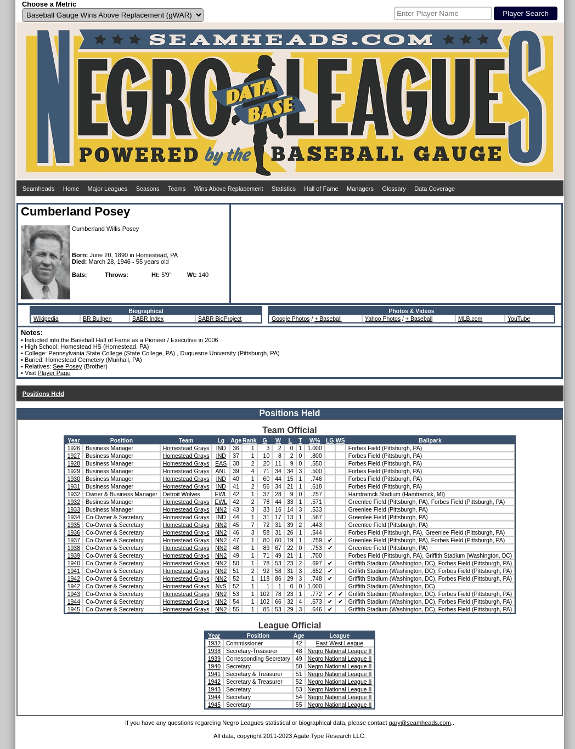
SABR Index (148, 318)
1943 (73, 594)
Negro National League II (340, 651)
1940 (73, 563)
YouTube (519, 318)
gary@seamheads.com (420, 722)
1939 (73, 555)
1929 (73, 471)
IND (221, 448)
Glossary (393, 188)
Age (235, 440)
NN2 (221, 509)
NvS (221, 586)
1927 (73, 455)
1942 (73, 578)
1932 (73, 494)
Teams (176, 188)
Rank (250, 440)
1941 (73, 571)
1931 (73, 486)
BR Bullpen (97, 318)
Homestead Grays (186, 448)
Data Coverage (434, 188)
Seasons (148, 188)
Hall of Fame (321, 188)
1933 (73, 509)
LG (330, 440)
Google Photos (290, 318)
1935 (73, 524)
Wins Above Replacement (228, 188)
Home (71, 188)
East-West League (339, 643)
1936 (73, 532)
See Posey (67, 366)
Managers (360, 188)
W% (314, 440)
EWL (221, 494)
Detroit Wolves (181, 494)
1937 (73, 540)
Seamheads (38, 188)
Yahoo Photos (383, 318)
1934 (73, 517)
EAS (221, 463)
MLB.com (470, 318)
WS (340, 440)
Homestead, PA (157, 255)
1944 (73, 601)
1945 (73, 609)
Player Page (54, 373)
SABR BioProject (219, 318)
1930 (73, 478)
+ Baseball (327, 318)
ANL (221, 471)
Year (73, 440)
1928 (73, 463)
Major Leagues (108, 188)
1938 (73, 547)
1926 (73, 448)
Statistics (284, 188)
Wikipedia (46, 318)
